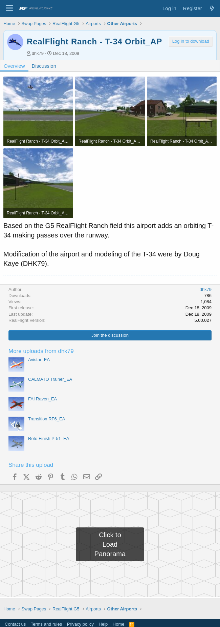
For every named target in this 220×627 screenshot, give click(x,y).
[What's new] (212, 8)
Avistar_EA (39, 359)
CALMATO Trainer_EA (50, 379)
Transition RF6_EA (46, 418)
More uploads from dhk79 (41, 351)
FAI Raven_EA (42, 398)
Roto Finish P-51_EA (48, 438)
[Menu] (9, 8)
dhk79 (38, 53)
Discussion (44, 66)
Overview (14, 66)
